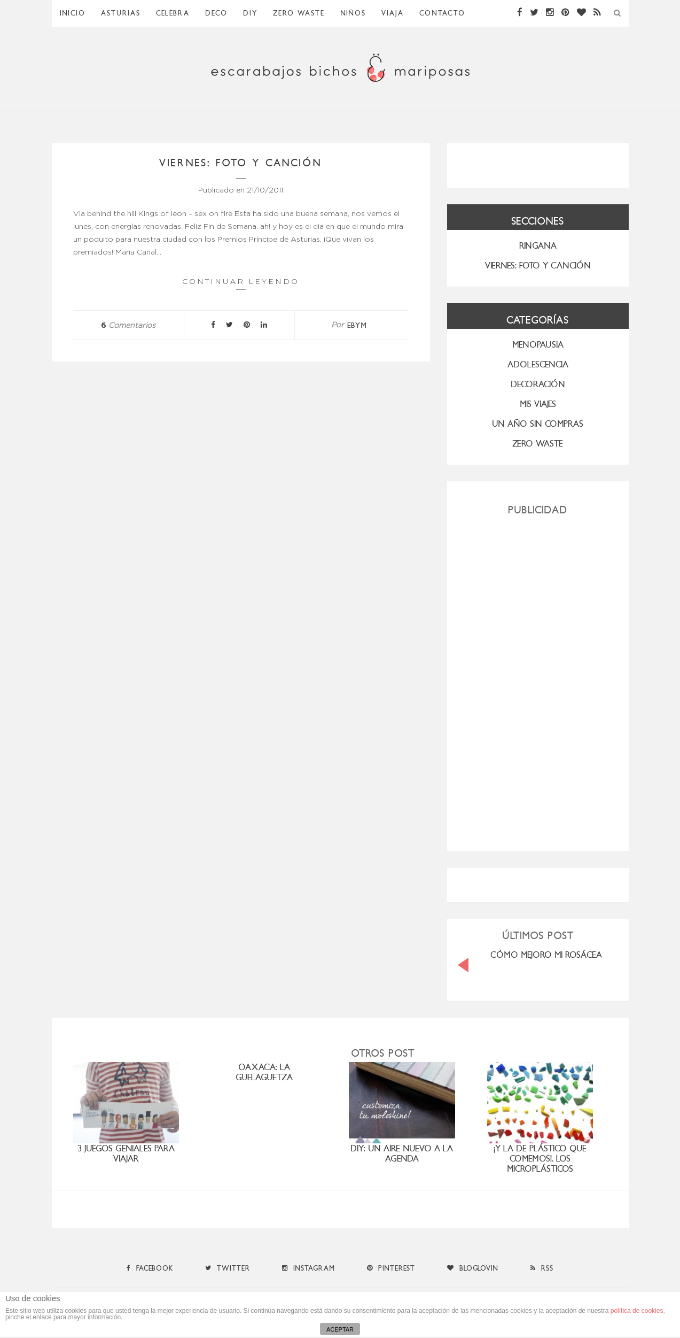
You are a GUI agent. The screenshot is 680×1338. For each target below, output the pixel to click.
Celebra (173, 13)
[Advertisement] (538, 679)
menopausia (538, 345)
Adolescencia (537, 364)
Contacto (442, 13)
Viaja (392, 13)
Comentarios (128, 325)
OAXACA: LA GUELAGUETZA (264, 1072)
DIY (250, 13)
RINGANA (538, 246)
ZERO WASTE (299, 13)
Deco (216, 13)
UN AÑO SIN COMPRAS (537, 424)
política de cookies (637, 1310)
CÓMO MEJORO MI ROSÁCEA (546, 955)
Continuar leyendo (240, 283)
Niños (353, 13)
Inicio (72, 13)
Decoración (538, 384)
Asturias (120, 13)
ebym (357, 325)
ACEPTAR (340, 1329)
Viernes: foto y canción (240, 163)
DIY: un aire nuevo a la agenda (401, 1153)
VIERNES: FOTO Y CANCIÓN (538, 265)
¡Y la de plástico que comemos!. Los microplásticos (540, 1158)
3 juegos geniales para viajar (126, 1153)
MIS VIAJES (538, 404)
